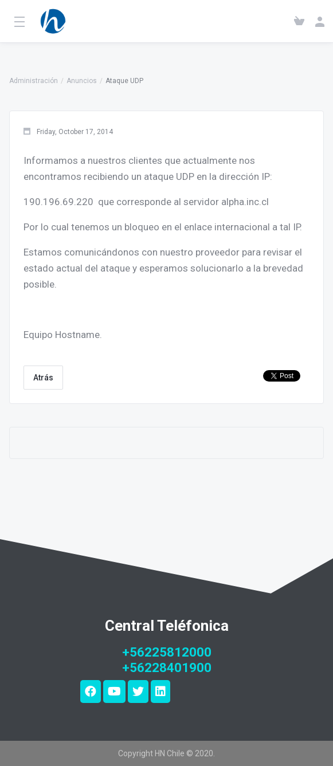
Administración (33, 81)
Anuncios (81, 81)
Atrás (43, 377)
